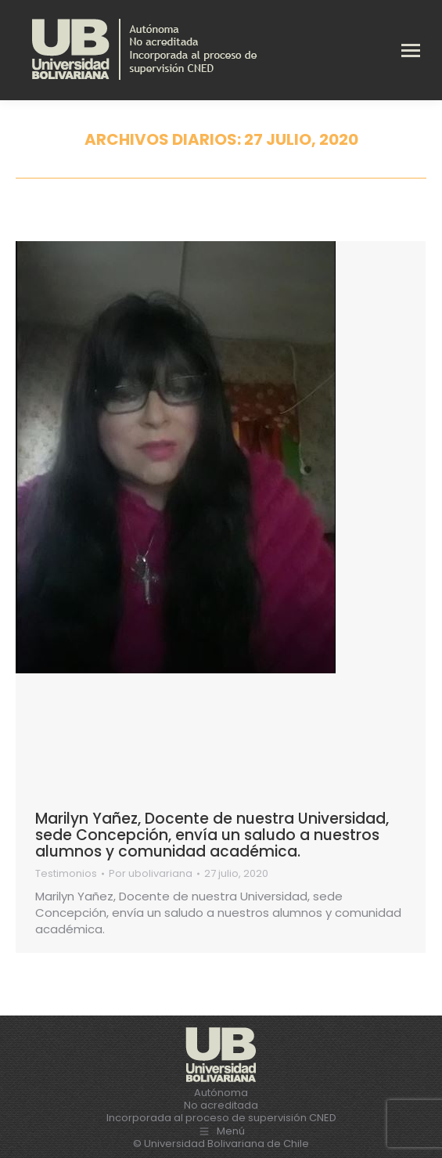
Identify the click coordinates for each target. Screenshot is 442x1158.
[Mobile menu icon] (410, 50)
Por (150, 874)
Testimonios (66, 873)
